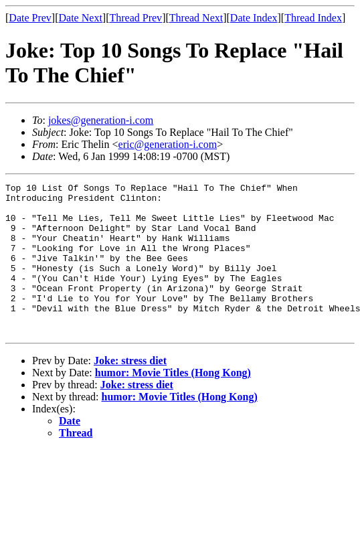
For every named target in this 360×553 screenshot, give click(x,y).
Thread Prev (135, 17)
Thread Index (313, 17)
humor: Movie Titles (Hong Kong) (173, 402)
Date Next (80, 17)
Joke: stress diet (130, 390)
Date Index (254, 17)
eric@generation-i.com (167, 144)
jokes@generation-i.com (100, 120)
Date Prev (30, 17)
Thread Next (196, 17)
